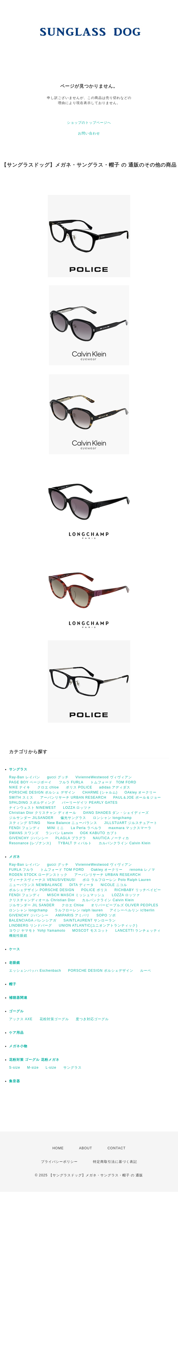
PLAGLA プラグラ (70, 838)
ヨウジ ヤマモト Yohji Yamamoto (37, 931)
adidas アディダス (115, 787)
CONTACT (116, 1148)
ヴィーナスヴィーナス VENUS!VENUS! (42, 880)
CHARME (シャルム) (100, 792)
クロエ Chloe (73, 905)
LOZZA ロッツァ (77, 808)
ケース (14, 949)
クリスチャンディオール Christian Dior (42, 900)
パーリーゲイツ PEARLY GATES (90, 803)
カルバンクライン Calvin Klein (125, 843)
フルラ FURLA (71, 782)
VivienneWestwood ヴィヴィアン (103, 777)
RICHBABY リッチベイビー (137, 890)
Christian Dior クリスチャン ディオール (42, 813)
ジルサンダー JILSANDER (31, 818)
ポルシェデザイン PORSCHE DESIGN (41, 890)
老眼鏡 (14, 963)
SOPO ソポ (106, 915)
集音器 (14, 1081)
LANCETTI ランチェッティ (138, 931)
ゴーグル (16, 1011)
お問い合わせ (89, 133)
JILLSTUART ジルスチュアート (131, 823)
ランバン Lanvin (59, 833)
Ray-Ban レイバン (24, 777)
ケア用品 (16, 1033)
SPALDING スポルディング (32, 803)
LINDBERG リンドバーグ (30, 925)
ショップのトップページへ (89, 123)
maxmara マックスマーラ (129, 828)
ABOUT (85, 1148)
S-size (14, 1068)
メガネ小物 (18, 1046)
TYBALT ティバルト (75, 843)
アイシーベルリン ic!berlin (132, 910)
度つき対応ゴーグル (92, 1019)
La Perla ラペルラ (86, 828)
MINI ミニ (55, 828)
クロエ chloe (48, 787)
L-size (50, 1068)
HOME (58, 1148)
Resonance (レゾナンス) (30, 843)
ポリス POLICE (79, 787)
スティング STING (24, 823)
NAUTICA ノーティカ (111, 838)
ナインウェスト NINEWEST (32, 808)
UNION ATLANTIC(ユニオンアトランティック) (98, 925)
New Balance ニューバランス (72, 823)
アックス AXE (20, 1019)
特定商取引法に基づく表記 (115, 1162)
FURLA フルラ (21, 870)
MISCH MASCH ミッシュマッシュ (76, 895)
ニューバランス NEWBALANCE (35, 885)
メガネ (14, 857)
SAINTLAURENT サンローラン (90, 920)
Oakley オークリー (107, 870)
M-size (33, 1068)
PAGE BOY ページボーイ (30, 782)
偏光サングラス (73, 818)
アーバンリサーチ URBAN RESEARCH (73, 797)
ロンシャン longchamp (112, 818)
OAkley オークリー (140, 792)
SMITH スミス (21, 797)
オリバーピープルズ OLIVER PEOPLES (125, 905)
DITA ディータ (82, 885)
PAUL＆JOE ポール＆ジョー (137, 797)
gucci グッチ (57, 777)
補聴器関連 (18, 998)
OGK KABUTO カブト (98, 833)
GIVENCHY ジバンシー (29, 838)
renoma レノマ (142, 870)
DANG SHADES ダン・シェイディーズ (116, 813)
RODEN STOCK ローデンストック (38, 875)
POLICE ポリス (94, 890)
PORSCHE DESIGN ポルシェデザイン (100, 971)
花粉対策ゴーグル (54, 1019)
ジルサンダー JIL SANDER (32, 905)
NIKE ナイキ (19, 787)
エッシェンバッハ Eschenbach (35, 971)
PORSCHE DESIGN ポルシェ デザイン (42, 792)
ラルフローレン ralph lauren (79, 910)
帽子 (12, 984)
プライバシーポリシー (59, 1162)
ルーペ (145, 971)
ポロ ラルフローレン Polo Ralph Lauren (117, 880)
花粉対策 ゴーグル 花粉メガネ (34, 1060)
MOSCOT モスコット (90, 931)
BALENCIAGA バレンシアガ (33, 920)
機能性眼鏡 (18, 936)
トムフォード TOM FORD (113, 782)
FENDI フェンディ (24, 828)
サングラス (18, 769)
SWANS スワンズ (24, 833)
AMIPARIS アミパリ (72, 915)
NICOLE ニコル (114, 885)
